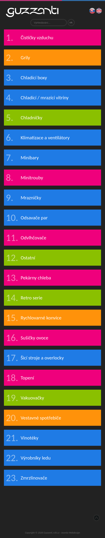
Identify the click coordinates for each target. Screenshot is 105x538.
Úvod (13, 504)
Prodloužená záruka (76, 504)
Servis (60, 504)
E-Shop (92, 504)
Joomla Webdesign (70, 532)
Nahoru (96, 517)
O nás (29, 504)
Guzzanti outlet (52, 518)
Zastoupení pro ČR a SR (45, 504)
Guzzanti (32, 11)
